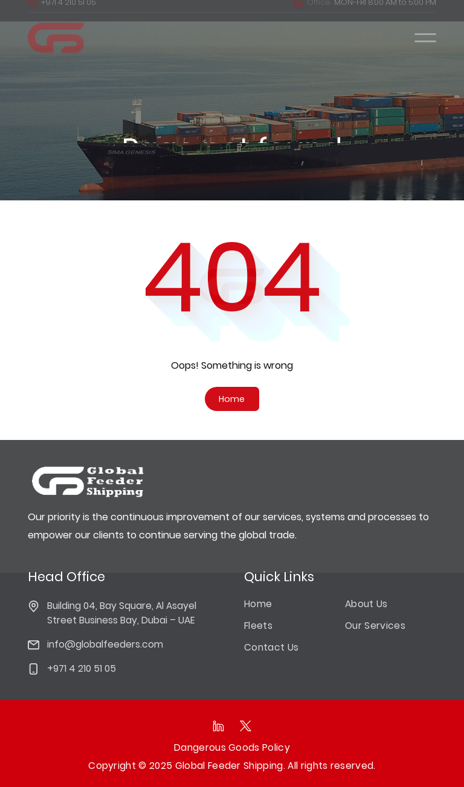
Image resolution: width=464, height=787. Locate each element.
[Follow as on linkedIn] (218, 726)
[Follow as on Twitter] (245, 726)
